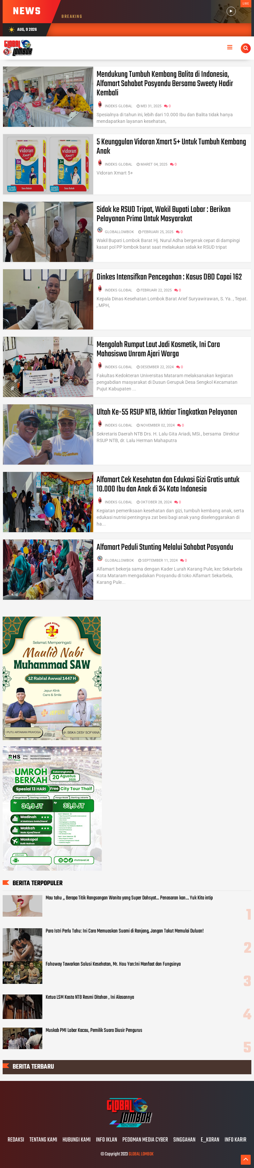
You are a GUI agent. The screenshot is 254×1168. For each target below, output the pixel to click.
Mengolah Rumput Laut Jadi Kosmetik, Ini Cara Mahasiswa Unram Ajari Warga (158, 349)
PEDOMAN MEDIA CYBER (145, 1140)
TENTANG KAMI (43, 1140)
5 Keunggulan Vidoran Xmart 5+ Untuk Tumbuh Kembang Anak (171, 146)
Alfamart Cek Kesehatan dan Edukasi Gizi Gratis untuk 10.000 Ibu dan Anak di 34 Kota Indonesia (168, 484)
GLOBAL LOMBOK (141, 1154)
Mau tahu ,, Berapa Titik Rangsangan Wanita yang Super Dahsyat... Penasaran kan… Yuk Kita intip (129, 898)
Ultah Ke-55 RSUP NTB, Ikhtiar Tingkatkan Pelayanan (167, 412)
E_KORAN (210, 1140)
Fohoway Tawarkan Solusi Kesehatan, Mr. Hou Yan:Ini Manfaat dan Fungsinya (113, 964)
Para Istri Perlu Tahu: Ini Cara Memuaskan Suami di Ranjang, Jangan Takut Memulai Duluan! (125, 931)
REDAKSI (16, 1140)
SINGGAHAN (184, 1140)
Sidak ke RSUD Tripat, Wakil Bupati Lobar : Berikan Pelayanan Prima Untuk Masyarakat (164, 214)
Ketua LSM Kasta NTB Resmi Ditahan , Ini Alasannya (90, 997)
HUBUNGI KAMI (77, 1140)
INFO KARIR (235, 1140)
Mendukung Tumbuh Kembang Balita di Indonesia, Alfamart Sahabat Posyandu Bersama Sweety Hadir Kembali (165, 84)
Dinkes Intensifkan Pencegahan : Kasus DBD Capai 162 (169, 277)
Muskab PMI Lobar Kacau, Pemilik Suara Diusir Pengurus (94, 1030)
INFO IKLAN (106, 1140)
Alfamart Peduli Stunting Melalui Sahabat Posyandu (165, 547)
